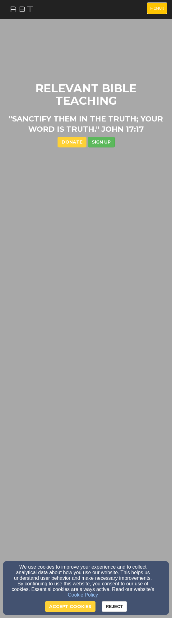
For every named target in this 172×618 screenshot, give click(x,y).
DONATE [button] (72, 142)
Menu (158, 8)
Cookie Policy (83, 594)
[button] (101, 142)
